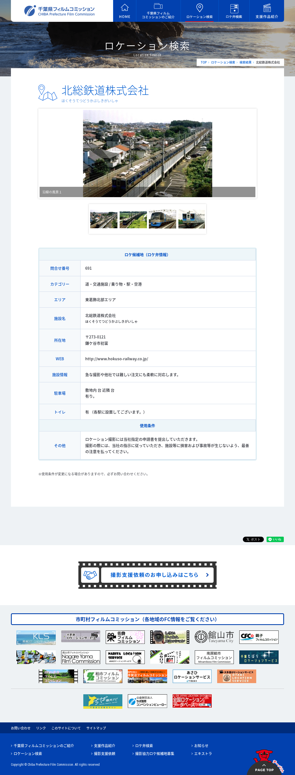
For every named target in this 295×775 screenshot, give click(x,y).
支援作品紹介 (104, 745)
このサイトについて (66, 728)
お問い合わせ (21, 728)
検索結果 (246, 62)
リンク (41, 728)
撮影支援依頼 (104, 753)
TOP (204, 62)
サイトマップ (96, 728)
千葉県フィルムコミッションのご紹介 (44, 745)
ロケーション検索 (223, 62)
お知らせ (201, 745)
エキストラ (203, 753)
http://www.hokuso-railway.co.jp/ (116, 358)
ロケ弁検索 (144, 745)
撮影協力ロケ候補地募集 (154, 753)
